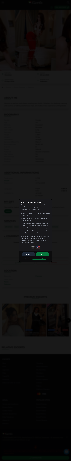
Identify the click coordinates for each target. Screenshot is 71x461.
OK (42, 254)
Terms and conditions (39, 259)
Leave (28, 254)
